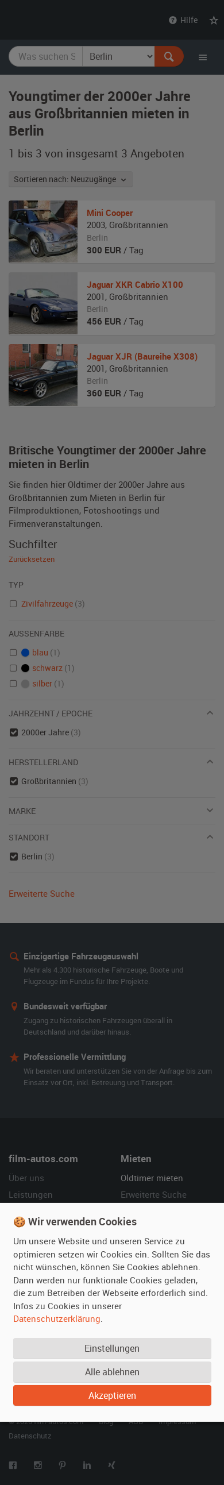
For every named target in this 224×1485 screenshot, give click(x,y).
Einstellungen (112, 1348)
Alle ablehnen (112, 1372)
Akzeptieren (112, 1395)
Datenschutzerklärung (57, 1318)
